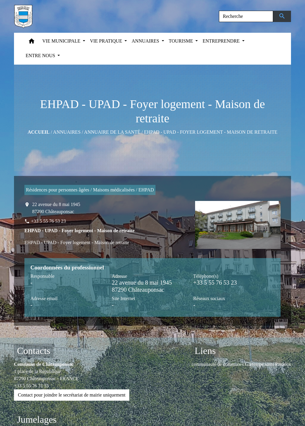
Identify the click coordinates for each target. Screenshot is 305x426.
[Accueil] (23, 16)
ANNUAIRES (66, 132)
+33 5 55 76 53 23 (48, 221)
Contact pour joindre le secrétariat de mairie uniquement (71, 394)
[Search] (246, 16)
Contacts (33, 350)
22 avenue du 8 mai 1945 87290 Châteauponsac (56, 208)
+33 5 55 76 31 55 (31, 385)
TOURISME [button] (181, 40)
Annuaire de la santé (112, 132)
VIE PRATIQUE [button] (106, 40)
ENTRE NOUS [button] (41, 55)
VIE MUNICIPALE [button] (62, 40)
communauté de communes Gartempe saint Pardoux (241, 364)
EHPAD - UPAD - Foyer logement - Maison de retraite (210, 132)
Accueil (39, 132)
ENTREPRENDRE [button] (222, 40)
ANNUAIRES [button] (146, 40)
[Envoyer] (282, 16)
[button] (31, 42)
